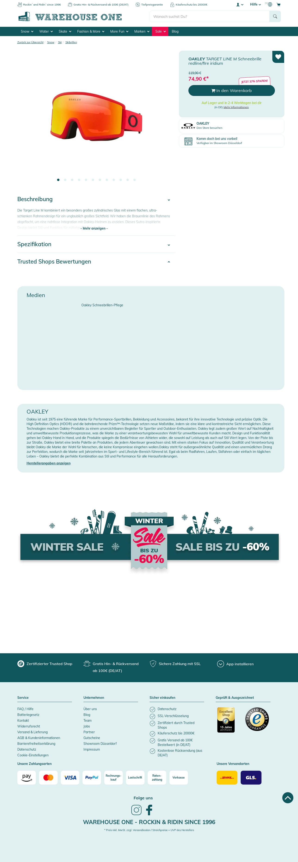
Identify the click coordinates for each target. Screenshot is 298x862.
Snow (27, 31)
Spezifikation (34, 244)
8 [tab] (106, 180)
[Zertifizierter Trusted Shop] (229, 722)
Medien (36, 294)
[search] (210, 16)
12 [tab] (134, 180)
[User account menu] (239, 4)
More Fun (119, 31)
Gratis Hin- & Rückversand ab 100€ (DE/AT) (101, 4)
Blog (175, 31)
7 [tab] (100, 180)
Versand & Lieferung (32, 732)
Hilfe (255, 4)
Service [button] (23, 698)
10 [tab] (120, 180)
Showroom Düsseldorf (100, 744)
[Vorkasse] (178, 778)
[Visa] (70, 778)
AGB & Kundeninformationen (38, 738)
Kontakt (23, 720)
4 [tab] (79, 180)
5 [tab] (86, 180)
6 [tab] (93, 180)
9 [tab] (113, 180)
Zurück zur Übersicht (30, 42)
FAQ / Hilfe (25, 709)
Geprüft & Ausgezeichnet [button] (235, 698)
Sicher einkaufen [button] (162, 698)
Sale (160, 31)
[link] (136, 815)
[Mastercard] (48, 778)
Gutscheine (91, 738)
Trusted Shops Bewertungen (54, 261)
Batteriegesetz (28, 715)
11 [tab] (127, 180)
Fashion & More (90, 31)
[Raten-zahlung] (157, 778)
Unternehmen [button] (93, 698)
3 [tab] (72, 180)
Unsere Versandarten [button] (233, 764)
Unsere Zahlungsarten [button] (34, 764)
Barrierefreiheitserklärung (36, 744)
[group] (44, 663)
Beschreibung (35, 199)
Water (46, 31)
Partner (89, 732)
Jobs (86, 726)
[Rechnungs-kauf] (113, 778)
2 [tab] (65, 180)
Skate (65, 31)
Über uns (90, 709)
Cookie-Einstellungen (33, 755)
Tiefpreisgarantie (152, 4)
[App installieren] (235, 664)
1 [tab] (58, 180)
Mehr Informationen (236, 107)
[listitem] (177, 709)
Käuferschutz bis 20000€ (191, 4)
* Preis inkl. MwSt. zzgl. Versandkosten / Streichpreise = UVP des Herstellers (149, 830)
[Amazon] (26, 778)
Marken (141, 31)
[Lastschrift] (135, 778)
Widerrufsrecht (28, 726)
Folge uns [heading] (143, 798)
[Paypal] (92, 778)
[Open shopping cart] (278, 4)
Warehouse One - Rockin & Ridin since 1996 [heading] (149, 822)
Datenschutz (26, 749)
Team (87, 720)
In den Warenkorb (231, 90)
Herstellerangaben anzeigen (49, 463)
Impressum (91, 749)
